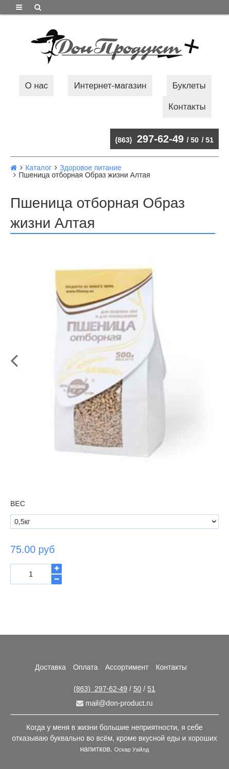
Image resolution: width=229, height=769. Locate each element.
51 (209, 140)
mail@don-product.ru (114, 703)
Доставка (50, 667)
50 (195, 140)
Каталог (38, 167)
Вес (17, 503)
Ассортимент (127, 667)
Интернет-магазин (110, 86)
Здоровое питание (90, 167)
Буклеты (189, 86)
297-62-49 (149, 139)
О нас (36, 86)
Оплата (85, 667)
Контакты (186, 107)
